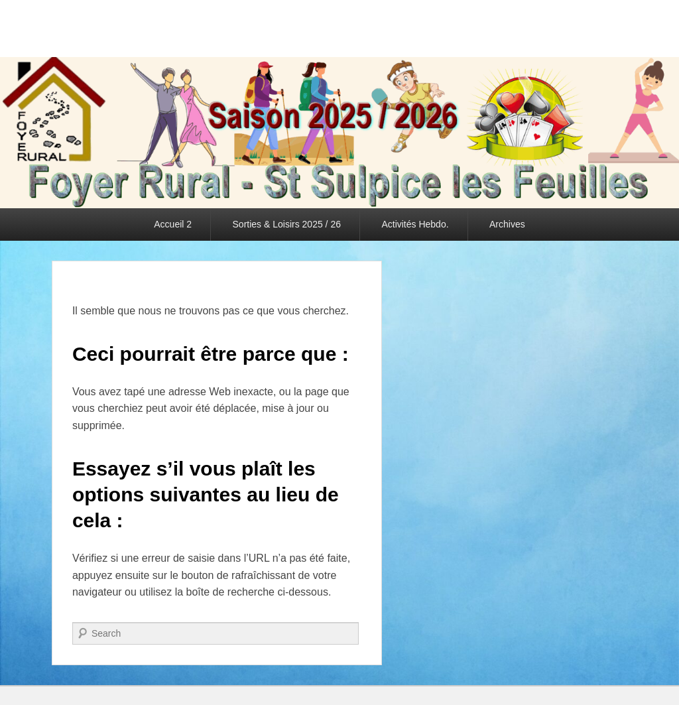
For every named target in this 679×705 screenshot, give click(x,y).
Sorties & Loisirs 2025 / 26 (287, 224)
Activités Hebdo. (414, 224)
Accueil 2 (173, 224)
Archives (507, 224)
